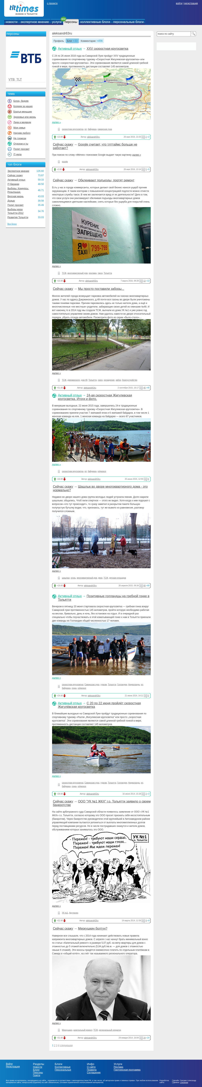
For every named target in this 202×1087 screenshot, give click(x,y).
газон (100, 380)
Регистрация (13, 1066)
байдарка (92, 129)
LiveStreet (184, 1082)
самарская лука (105, 129)
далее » (56, 122)
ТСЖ (64, 273)
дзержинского (73, 380)
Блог (69, 41)
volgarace (102, 471)
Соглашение (93, 1072)
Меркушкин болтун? (92, 928)
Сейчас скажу (15, 175)
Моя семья (19, 127)
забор (118, 380)
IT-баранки (13, 184)
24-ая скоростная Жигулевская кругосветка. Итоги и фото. (95, 397)
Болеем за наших (23, 106)
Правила (91, 1069)
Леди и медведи (22, 122)
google (65, 162)
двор (100, 578)
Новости (37, 1067)
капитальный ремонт (82, 1030)
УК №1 (65, 913)
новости (11, 22)
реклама (92, 273)
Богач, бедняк (21, 101)
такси (100, 273)
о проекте (52, 3)
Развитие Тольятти (17, 217)
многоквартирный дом (77, 273)
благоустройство (129, 380)
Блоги (36, 1069)
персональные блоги (128, 22)
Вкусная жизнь (15, 196)
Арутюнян (73, 913)
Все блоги (12, 224)
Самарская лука (91, 684)
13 (144, 281)
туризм (103, 684)
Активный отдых (16, 179)
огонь (73, 578)
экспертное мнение (35, 22)
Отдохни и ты (20, 143)
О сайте (91, 1067)
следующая (66, 1045)
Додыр (11, 200)
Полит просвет (21, 149)
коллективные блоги (95, 22)
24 (144, 1038)
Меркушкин (67, 1030)
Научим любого (21, 133)
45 (144, 388)
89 (144, 585)
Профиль (59, 41)
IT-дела (17, 154)
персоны (71, 22)
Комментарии (88, 41)
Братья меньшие (22, 111)
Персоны (38, 1072)
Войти (9, 1063)
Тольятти (108, 273)
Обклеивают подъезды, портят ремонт (106, 180)
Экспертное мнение (18, 171)
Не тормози (19, 138)
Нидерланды (134, 684)
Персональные (63, 1069)
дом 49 (84, 380)
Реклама (118, 1067)
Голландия (122, 684)
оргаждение (109, 380)
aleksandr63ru (62, 33)
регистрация (191, 3)
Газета (36, 1075)
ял (85, 129)
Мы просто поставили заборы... (101, 288)
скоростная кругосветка (72, 129)
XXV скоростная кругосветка (107, 48)
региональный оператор (110, 1030)
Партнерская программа (127, 1069)
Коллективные (63, 1067)
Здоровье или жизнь (24, 117)
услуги (57, 22)
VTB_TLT (15, 79)
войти (179, 3)
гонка (74, 688)
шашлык (66, 578)
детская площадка (117, 578)
